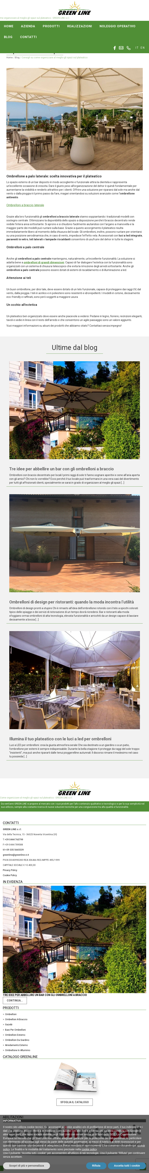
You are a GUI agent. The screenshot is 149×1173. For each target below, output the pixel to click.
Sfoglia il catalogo (74, 1102)
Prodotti (51, 26)
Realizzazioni (79, 26)
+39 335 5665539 (14, 849)
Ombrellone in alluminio (17, 1050)
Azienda (28, 26)
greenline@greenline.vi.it (16, 855)
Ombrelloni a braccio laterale (25, 205)
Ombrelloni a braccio (16, 1019)
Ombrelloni (10, 1014)
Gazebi (8, 1024)
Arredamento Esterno (16, 1045)
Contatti (28, 37)
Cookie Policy (10, 875)
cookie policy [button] (89, 1149)
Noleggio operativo (118, 26)
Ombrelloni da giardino (17, 1040)
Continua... (15, 1000)
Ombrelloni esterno (15, 1035)
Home (8, 26)
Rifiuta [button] (96, 1165)
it (137, 47)
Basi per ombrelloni (15, 1030)
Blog (8, 37)
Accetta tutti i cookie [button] (127, 1165)
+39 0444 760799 (14, 839)
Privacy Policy (10, 870)
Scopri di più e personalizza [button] (26, 1165)
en (143, 47)
